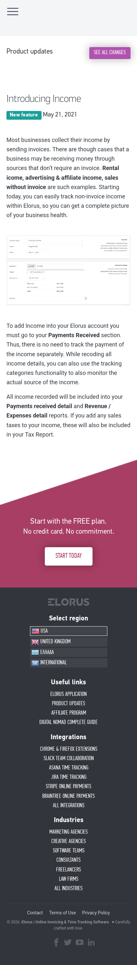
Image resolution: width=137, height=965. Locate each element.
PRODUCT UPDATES (68, 704)
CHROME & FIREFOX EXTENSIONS (68, 749)
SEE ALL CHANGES (110, 52)
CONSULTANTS (68, 860)
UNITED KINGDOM (51, 642)
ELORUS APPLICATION (68, 694)
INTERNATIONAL (49, 663)
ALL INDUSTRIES (68, 888)
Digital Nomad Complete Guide (68, 722)
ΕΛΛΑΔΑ (42, 652)
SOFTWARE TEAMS (68, 851)
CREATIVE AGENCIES (68, 841)
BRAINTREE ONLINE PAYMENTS (68, 796)
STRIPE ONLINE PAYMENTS (68, 786)
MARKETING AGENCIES (68, 832)
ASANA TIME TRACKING (68, 768)
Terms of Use (62, 912)
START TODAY (68, 556)
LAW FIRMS (68, 879)
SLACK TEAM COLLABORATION (69, 758)
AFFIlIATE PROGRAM (68, 713)
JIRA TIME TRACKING (68, 777)
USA (40, 631)
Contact (35, 912)
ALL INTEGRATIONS (68, 806)
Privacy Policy (96, 912)
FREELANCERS (68, 870)
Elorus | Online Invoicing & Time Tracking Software (65, 922)
